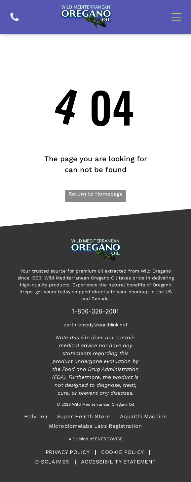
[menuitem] (35, 416)
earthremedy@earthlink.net (95, 325)
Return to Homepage (95, 194)
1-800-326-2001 (95, 312)
